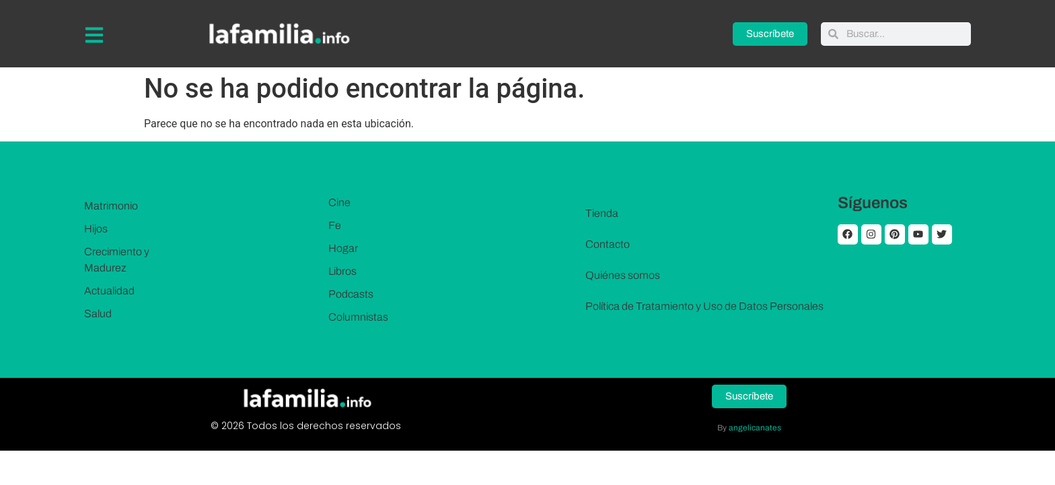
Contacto (607, 244)
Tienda (601, 213)
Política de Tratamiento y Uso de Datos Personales (704, 306)
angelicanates (755, 427)
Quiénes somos (622, 275)
